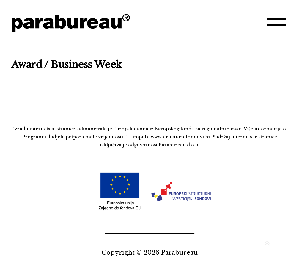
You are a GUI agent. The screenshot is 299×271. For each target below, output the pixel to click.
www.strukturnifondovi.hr (180, 137)
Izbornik (277, 25)
